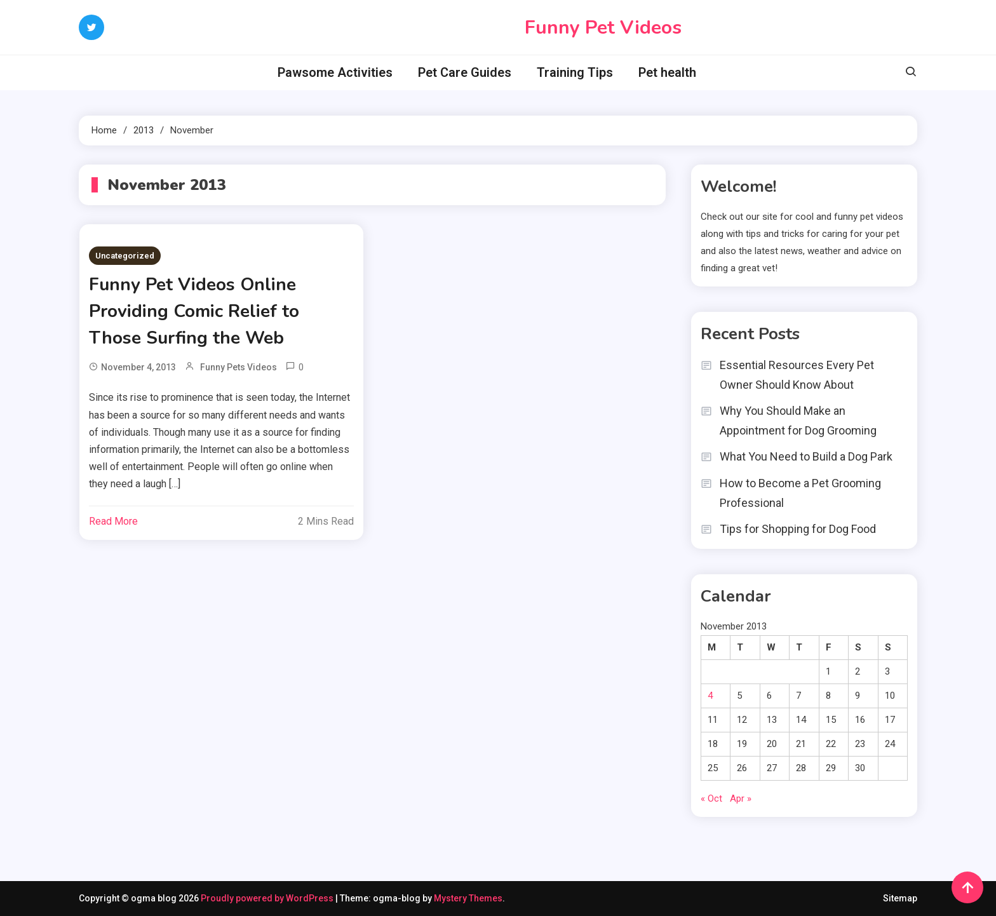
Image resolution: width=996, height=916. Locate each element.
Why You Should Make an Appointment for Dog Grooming (798, 420)
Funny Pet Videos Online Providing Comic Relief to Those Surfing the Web (194, 311)
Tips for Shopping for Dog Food (798, 528)
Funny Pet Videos (603, 28)
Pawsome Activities (335, 72)
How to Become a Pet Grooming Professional (800, 492)
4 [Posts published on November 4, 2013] (710, 695)
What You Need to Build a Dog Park (806, 456)
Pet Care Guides (464, 72)
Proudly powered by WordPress (268, 898)
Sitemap (900, 898)
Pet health (667, 72)
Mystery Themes (468, 898)
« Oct (711, 798)
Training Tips (575, 72)
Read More (113, 521)
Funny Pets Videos (238, 367)
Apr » (740, 798)
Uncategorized (124, 255)
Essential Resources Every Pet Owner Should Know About (797, 374)
